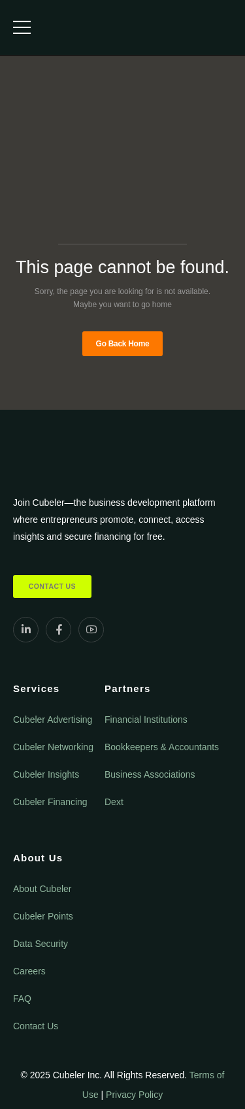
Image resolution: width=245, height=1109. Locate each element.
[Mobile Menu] (22, 27)
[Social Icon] (26, 629)
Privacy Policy (134, 1094)
